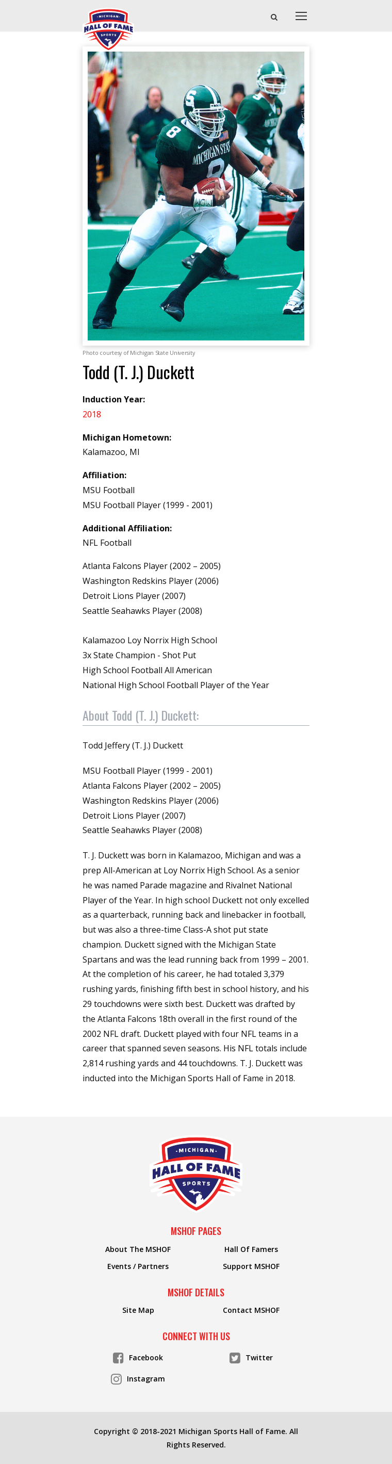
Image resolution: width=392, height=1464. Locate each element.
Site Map (138, 1310)
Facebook (138, 1357)
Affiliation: (104, 475)
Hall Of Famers (251, 1249)
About (141, 715)
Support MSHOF (251, 1266)
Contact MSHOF (251, 1310)
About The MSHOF (138, 1249)
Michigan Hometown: (127, 437)
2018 (92, 414)
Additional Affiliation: (127, 528)
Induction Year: (114, 399)
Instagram (138, 1378)
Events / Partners (138, 1266)
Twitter (251, 1357)
